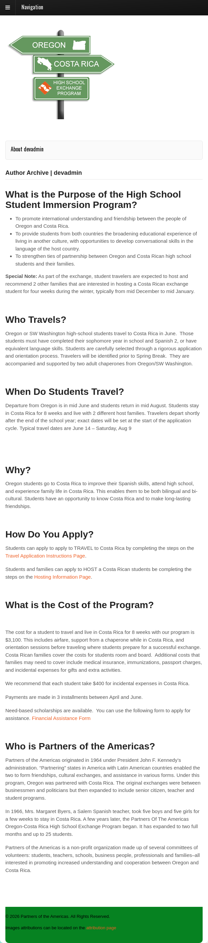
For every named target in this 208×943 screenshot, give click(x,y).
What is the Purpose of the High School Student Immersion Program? (93, 199)
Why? (18, 470)
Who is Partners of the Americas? (80, 746)
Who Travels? (35, 319)
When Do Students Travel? (64, 391)
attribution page (101, 927)
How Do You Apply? (49, 534)
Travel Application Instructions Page (45, 556)
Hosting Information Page (62, 577)
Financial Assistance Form (61, 718)
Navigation (32, 7)
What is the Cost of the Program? (79, 605)
